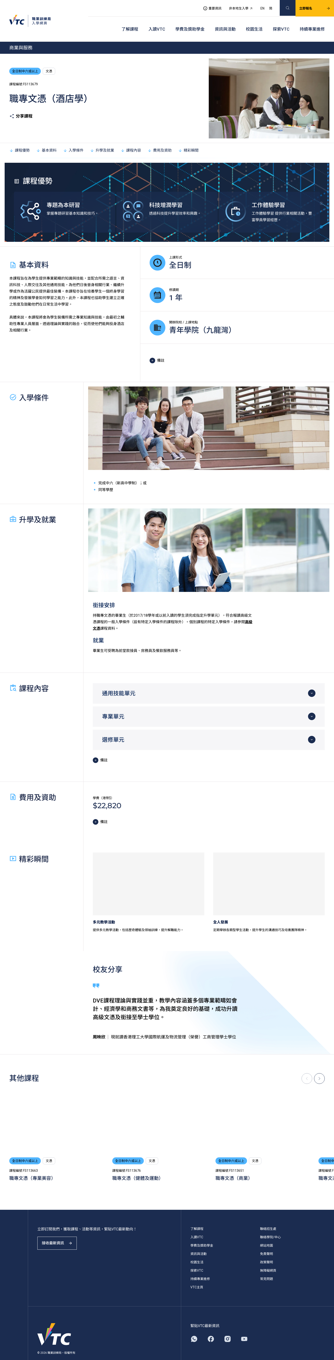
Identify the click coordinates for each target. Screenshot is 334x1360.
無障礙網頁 (268, 1259)
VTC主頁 (196, 1275)
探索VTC (281, 21)
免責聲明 (266, 1242)
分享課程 (20, 104)
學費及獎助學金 (190, 21)
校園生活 (254, 21)
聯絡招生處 (268, 1217)
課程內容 (131, 139)
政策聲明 (266, 1250)
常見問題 (266, 1267)
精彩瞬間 (188, 139)
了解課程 (130, 21)
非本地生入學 (235, 6)
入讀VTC (156, 21)
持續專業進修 (312, 21)
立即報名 (309, 6)
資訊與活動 (225, 21)
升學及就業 (102, 139)
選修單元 (113, 728)
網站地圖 (266, 1234)
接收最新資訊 (60, 1235)
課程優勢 (19, 139)
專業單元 (113, 705)
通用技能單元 (118, 682)
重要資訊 (206, 6)
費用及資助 (160, 139)
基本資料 (46, 139)
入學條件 (73, 139)
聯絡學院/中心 (270, 1225)
